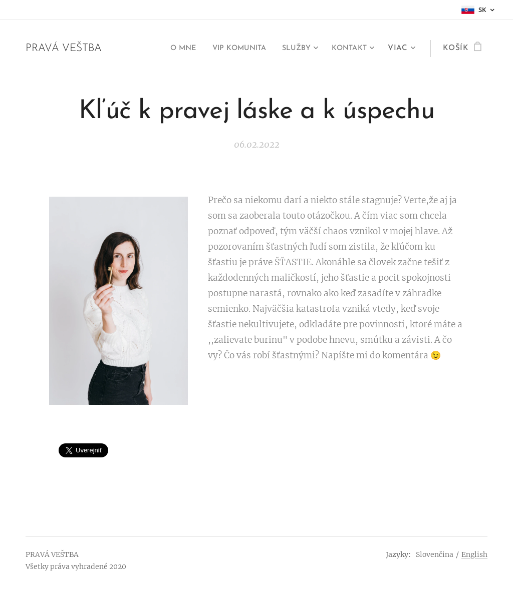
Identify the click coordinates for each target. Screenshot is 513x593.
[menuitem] (169, 48)
